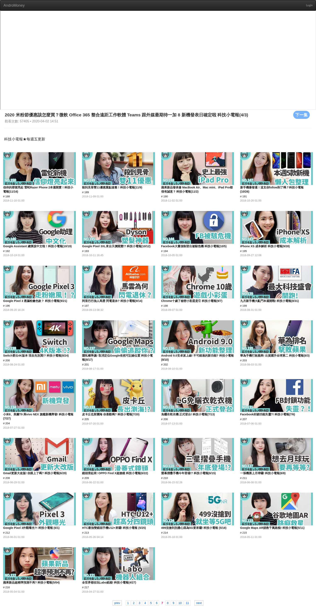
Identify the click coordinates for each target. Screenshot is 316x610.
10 (180, 603)
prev (117, 603)
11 (187, 603)
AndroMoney (14, 5)
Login (309, 5)
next (199, 603)
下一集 (301, 114)
